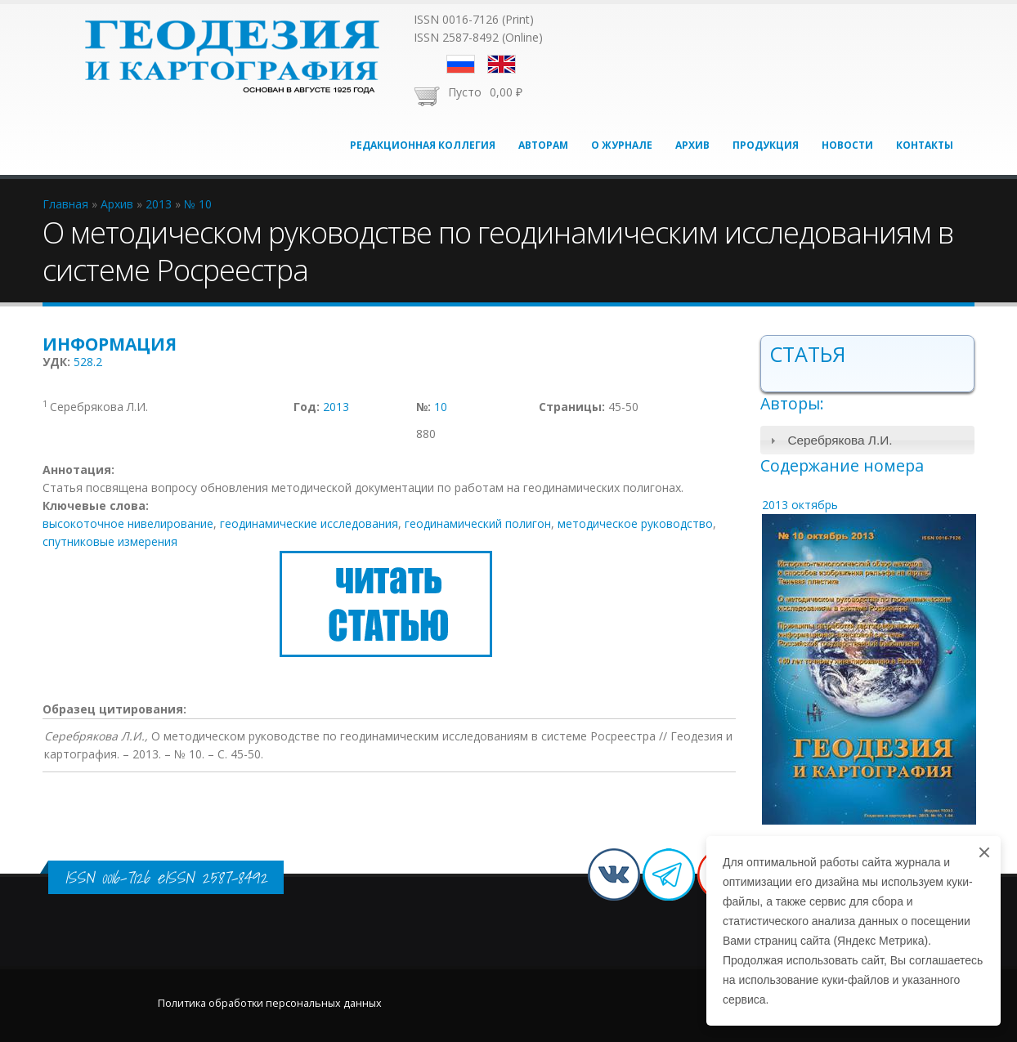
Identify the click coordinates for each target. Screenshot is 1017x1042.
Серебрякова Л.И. (839, 440)
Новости (847, 145)
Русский (460, 64)
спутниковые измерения (110, 541)
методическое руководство (635, 523)
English (501, 64)
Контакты (924, 145)
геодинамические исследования (309, 523)
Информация (110, 344)
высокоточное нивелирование (128, 523)
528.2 (88, 361)
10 (440, 406)
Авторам (543, 145)
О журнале (621, 145)
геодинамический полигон (478, 523)
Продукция (766, 145)
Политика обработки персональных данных (270, 1003)
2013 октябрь (800, 504)
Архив (692, 145)
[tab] (867, 440)
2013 (336, 406)
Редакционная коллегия (422, 145)
